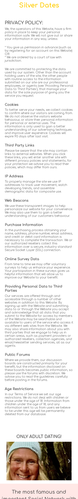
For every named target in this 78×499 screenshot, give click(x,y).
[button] (8, 461)
